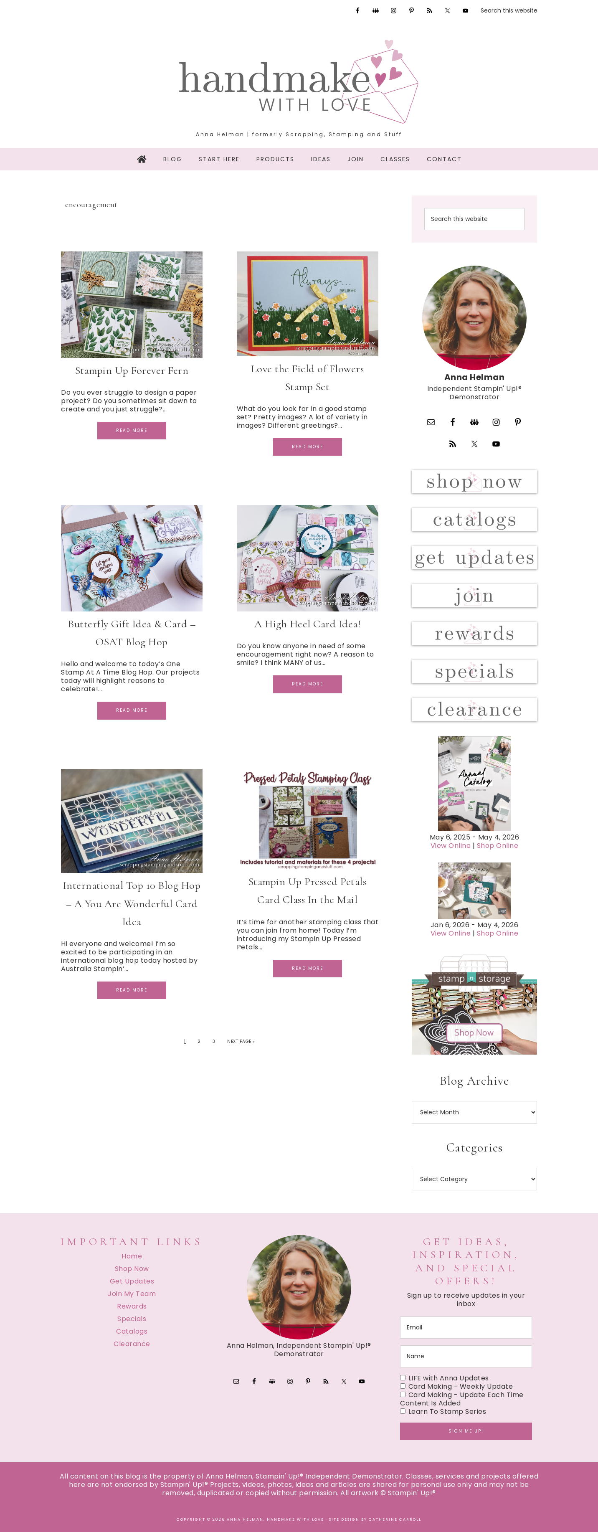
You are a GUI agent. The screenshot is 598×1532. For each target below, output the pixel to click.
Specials (131, 1319)
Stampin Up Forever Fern (132, 370)
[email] (466, 1327)
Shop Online (498, 845)
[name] (466, 1356)
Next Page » (241, 1041)
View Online (451, 845)
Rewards (132, 1306)
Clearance (132, 1344)
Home (132, 1256)
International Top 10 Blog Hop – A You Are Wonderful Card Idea (132, 903)
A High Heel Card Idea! (307, 623)
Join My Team (132, 1294)
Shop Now (132, 1268)
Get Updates (132, 1281)
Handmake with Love (299, 81)
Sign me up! (466, 1431)
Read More (131, 430)
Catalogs (131, 1331)
